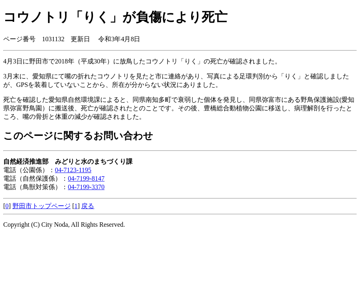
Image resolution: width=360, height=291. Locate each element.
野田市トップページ (42, 205)
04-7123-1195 (73, 170)
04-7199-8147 (86, 178)
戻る (87, 205)
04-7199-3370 (86, 186)
